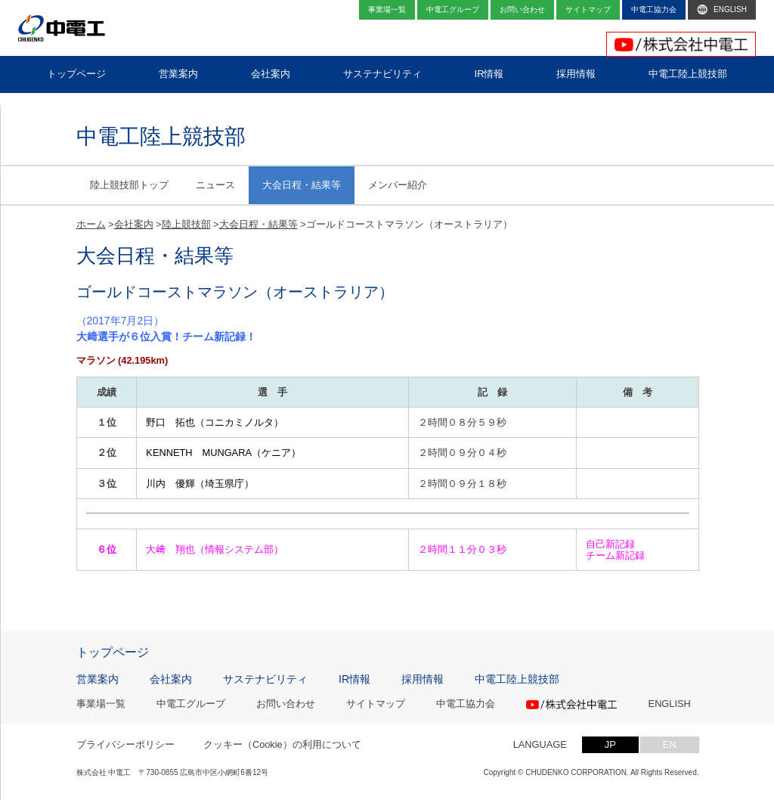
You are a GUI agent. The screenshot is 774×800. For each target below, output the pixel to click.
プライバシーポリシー (125, 744)
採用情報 (422, 679)
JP (610, 744)
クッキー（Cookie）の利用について (282, 744)
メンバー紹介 (397, 185)
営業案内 (97, 679)
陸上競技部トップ (129, 185)
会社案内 (133, 224)
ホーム (91, 224)
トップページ (112, 653)
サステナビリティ (265, 679)
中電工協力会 (465, 704)
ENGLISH (670, 704)
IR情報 (354, 679)
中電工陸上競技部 (517, 679)
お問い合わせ (285, 704)
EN (669, 744)
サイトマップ (375, 704)
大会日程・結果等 (301, 185)
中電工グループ (190, 704)
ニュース (215, 185)
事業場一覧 (100, 704)
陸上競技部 (186, 224)
